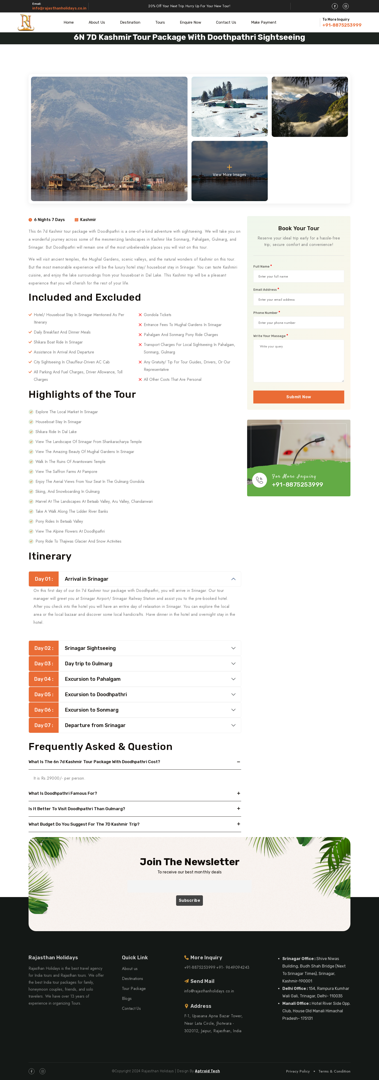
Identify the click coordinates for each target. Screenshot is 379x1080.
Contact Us (226, 22)
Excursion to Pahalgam (75, 679)
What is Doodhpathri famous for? (63, 793)
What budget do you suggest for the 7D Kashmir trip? (84, 824)
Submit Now (298, 397)
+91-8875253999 (342, 25)
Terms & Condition (334, 1071)
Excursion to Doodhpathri (78, 694)
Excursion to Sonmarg (73, 709)
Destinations (132, 978)
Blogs (127, 998)
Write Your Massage (270, 336)
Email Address (266, 289)
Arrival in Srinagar (69, 578)
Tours (160, 22)
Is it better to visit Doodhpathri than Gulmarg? (77, 808)
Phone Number (266, 313)
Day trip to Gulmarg (70, 663)
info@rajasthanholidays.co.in (59, 8)
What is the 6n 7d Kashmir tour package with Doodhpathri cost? (94, 761)
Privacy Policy (298, 1071)
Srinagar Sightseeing (72, 648)
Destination (130, 22)
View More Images (229, 170)
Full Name (262, 266)
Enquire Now (190, 22)
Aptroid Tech (207, 1071)
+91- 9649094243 (232, 967)
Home (69, 22)
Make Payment (263, 22)
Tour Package (134, 988)
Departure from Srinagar (77, 725)
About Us (97, 22)
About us (130, 968)
